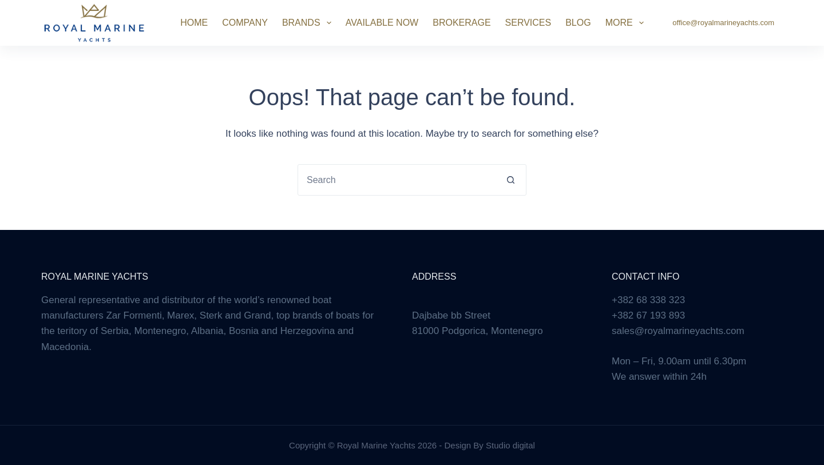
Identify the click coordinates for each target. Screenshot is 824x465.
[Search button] (511, 180)
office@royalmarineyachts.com (723, 22)
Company (245, 22)
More (626, 23)
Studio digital (510, 445)
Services (528, 22)
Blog (578, 22)
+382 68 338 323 (648, 300)
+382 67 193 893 (648, 315)
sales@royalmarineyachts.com (678, 330)
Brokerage (461, 22)
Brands (309, 23)
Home (194, 22)
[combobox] (397, 180)
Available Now (382, 22)
